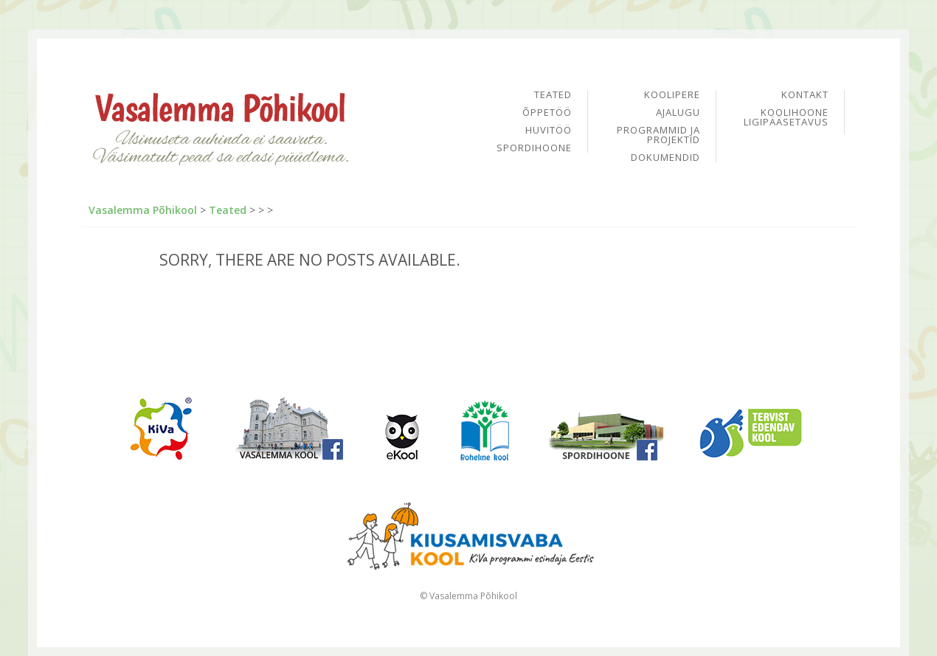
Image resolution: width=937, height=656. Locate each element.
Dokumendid (665, 157)
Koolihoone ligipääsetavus (786, 117)
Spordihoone (534, 148)
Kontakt (805, 95)
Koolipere (672, 95)
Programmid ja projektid (658, 135)
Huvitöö (548, 131)
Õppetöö (547, 113)
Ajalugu (678, 113)
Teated (553, 95)
